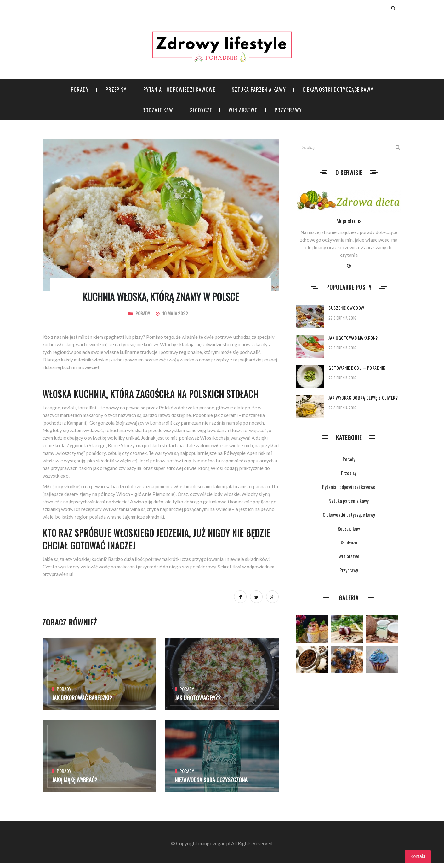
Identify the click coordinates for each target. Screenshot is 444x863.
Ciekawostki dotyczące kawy (338, 89)
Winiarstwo (243, 110)
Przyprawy (288, 110)
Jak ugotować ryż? (198, 698)
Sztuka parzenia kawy (259, 89)
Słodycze (201, 110)
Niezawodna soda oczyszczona (211, 780)
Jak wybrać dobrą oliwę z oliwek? (363, 397)
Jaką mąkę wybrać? (74, 780)
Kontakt (417, 856)
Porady (80, 89)
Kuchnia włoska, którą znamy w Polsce (161, 297)
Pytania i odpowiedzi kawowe (179, 89)
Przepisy (116, 89)
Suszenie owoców (346, 307)
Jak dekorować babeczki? (82, 698)
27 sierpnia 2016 (342, 317)
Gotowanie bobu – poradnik (356, 367)
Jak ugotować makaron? (353, 337)
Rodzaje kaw (157, 110)
